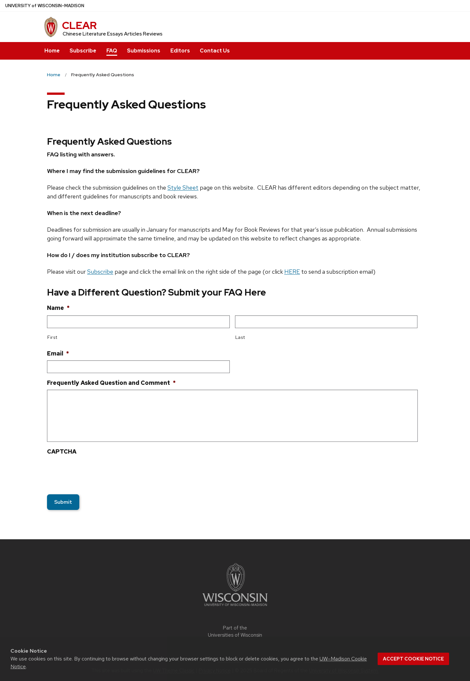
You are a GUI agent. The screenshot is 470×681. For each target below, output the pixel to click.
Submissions (143, 50)
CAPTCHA (61, 451)
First (52, 337)
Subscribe (83, 50)
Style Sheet (182, 187)
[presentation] (96, 471)
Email (58, 353)
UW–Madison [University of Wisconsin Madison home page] (44, 5)
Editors (180, 50)
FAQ (111, 50)
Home (52, 50)
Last (240, 337)
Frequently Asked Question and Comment (111, 382)
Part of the (235, 632)
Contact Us (215, 50)
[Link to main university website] (235, 607)
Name (58, 308)
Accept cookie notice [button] (413, 659)
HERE (292, 271)
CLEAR (79, 25)
